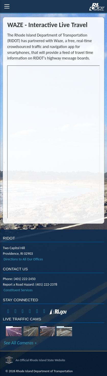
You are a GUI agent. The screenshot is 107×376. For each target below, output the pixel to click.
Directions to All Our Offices (23, 259)
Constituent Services (18, 290)
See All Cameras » (20, 343)
